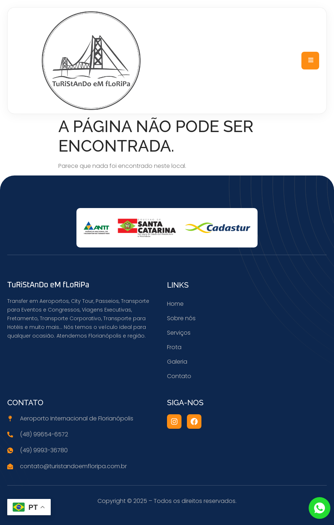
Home (175, 304)
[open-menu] (310, 61)
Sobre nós (181, 318)
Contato (179, 376)
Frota (174, 347)
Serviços (179, 333)
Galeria (177, 361)
